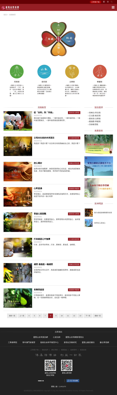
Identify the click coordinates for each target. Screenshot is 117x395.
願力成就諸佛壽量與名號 (103, 212)
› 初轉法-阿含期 (94, 113)
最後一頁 (98, 316)
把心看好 (38, 163)
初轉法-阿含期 (74, 163)
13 (80, 316)
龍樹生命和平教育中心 (49, 342)
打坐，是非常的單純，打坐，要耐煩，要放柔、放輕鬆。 (55, 245)
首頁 (5, 15)
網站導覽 (54, 350)
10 (61, 316)
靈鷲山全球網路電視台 (74, 337)
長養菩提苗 (39, 289)
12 (74, 316)
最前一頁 (12, 316)
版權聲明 (73, 350)
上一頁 (22, 316)
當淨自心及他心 (99, 223)
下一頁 (88, 316)
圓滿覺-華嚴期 (74, 188)
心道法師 (56, 337)
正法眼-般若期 (74, 138)
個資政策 (83, 350)
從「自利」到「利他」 (44, 112)
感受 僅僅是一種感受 (43, 264)
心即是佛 (38, 188)
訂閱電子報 (96, 2)
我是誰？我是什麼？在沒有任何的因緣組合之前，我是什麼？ (57, 143)
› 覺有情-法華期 (94, 119)
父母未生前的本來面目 (44, 138)
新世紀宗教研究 (70, 342)
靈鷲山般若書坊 (88, 342)
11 (68, 316)
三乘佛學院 (12, 342)
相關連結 (64, 350)
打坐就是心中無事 (42, 239)
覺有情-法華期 (74, 112)
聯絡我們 (45, 350)
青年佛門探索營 (28, 342)
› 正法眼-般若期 (94, 116)
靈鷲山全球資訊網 (40, 337)
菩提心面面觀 (40, 214)
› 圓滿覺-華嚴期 (94, 121)
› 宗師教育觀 (93, 124)
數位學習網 (104, 342)
